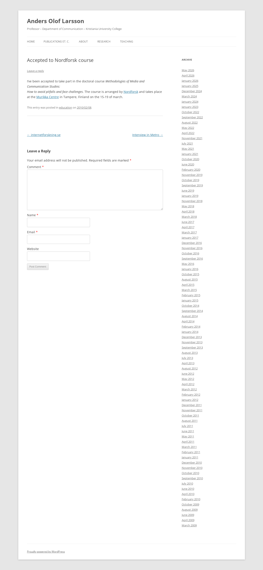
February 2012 (191, 394)
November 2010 (192, 468)
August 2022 (190, 122)
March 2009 (189, 525)
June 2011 (188, 431)
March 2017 (189, 232)
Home (31, 41)
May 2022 (188, 128)
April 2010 (188, 494)
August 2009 (190, 510)
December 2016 (192, 243)
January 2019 (190, 196)
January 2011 (190, 457)
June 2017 (188, 222)
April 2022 (188, 133)
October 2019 (190, 180)
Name (32, 215)
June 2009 (188, 515)
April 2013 (188, 363)
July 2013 (187, 358)
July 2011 (187, 426)
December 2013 (192, 337)
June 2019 (188, 190)
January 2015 (190, 300)
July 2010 (187, 483)
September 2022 (192, 117)
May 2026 (188, 70)
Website (33, 249)
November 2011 (192, 410)
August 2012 (190, 368)
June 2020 (188, 164)
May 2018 (188, 206)
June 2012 (188, 374)
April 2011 (188, 442)
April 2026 (188, 75)
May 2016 (188, 264)
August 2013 (190, 353)
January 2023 (190, 107)
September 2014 (192, 311)
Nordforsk (131, 92)
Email (32, 232)
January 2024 (190, 102)
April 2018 (188, 211)
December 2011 (192, 405)
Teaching (126, 41)
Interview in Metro (147, 135)
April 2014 (188, 321)
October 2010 (190, 473)
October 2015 (190, 274)
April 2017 (188, 227)
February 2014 (191, 326)
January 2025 (190, 86)
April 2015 (188, 285)
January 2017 (190, 238)
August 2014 (190, 316)
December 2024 (192, 91)
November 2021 (192, 138)
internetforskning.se (44, 135)
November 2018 (192, 201)
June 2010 (188, 489)
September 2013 (192, 347)
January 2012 (190, 400)
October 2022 (190, 112)
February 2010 (191, 499)
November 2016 (192, 248)
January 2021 (190, 154)
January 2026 (190, 81)
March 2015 (189, 290)
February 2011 (191, 452)
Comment (35, 167)
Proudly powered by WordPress (46, 551)
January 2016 (190, 269)
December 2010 (192, 463)
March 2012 (189, 389)
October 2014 (190, 306)
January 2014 (190, 332)
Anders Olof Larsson (55, 21)
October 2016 (190, 253)
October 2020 (190, 159)
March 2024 (189, 96)
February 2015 (191, 295)
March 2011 (189, 447)
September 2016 (192, 258)
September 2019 (192, 185)
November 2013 (192, 342)
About (83, 41)
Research (103, 41)
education (65, 107)
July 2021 (187, 143)
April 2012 (188, 384)
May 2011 (188, 436)
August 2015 (190, 279)
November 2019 (192, 175)
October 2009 (190, 504)
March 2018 (189, 217)
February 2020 (191, 170)
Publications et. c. (56, 41)
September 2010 (192, 478)
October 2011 (190, 415)
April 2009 (188, 520)
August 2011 (190, 421)
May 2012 (188, 379)
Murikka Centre (47, 97)
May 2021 (188, 149)
